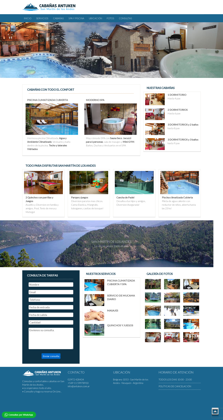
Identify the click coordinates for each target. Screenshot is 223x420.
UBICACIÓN (95, 18)
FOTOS (110, 18)
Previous (4, 79)
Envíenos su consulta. (51, 338)
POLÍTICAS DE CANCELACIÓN (175, 386)
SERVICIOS (42, 18)
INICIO (27, 18)
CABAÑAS (58, 18)
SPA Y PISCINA (76, 18)
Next (11, 79)
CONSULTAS (125, 18)
